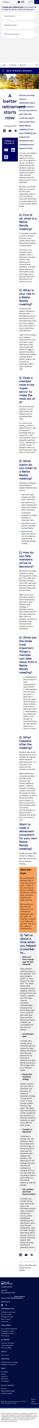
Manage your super (7, 1317)
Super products (6, 1319)
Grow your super (6, 1314)
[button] (17, 16)
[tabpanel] (19, 33)
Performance (5, 1336)
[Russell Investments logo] (6, 2)
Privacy (33, 1399)
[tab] (19, 2)
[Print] (15, 131)
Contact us (4, 1376)
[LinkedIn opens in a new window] (13, 150)
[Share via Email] (10, 131)
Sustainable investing (7, 1331)
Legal (32, 1401)
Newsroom (4, 1379)
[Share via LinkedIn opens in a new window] (4, 131)
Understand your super (8, 1312)
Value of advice (5, 1355)
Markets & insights (6, 1393)
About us (3, 1388)
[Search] (36, 64)
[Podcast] (6, 157)
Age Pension (29, 528)
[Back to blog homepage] (17, 71)
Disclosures (34, 1403)
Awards (3, 1374)
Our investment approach (9, 1329)
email (30, 856)
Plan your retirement (7, 1343)
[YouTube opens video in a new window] (6, 150)
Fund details (5, 1381)
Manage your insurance (8, 1364)
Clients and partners (7, 1345)
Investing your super (7, 1333)
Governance (4, 1321)
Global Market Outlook (8, 1391)
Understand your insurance (9, 1362)
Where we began (6, 1348)
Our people (4, 1372)
